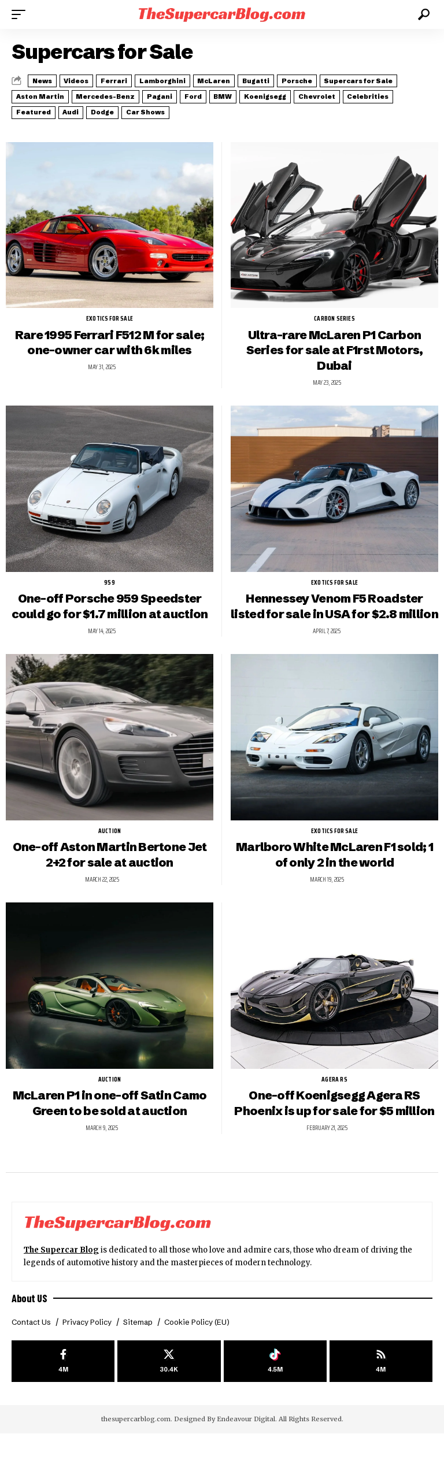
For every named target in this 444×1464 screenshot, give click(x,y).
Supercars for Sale (58, 94)
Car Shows (382, 107)
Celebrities (173, 107)
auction (109, 842)
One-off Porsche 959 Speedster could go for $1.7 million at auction (110, 602)
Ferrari (144, 80)
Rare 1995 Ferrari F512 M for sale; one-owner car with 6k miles (109, 337)
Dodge (327, 107)
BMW (372, 94)
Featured (235, 107)
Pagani (288, 94)
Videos (94, 80)
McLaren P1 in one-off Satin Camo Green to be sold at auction (110, 1115)
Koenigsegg (44, 107)
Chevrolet (108, 107)
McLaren (267, 80)
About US (30, 1326)
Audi (284, 107)
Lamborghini (204, 80)
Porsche (372, 80)
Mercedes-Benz (220, 94)
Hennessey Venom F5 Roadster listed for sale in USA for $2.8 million (334, 609)
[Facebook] (63, 1391)
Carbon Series (335, 313)
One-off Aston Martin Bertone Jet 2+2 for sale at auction (110, 866)
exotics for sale (109, 313)
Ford (331, 94)
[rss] (381, 1391)
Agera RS (335, 1091)
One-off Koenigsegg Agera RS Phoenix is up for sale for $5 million (334, 1123)
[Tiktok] (275, 1391)
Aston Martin (142, 94)
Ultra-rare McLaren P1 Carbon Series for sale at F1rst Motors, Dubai (334, 345)
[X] (168, 1391)
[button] (21, 14)
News (48, 80)
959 (109, 578)
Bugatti (320, 80)
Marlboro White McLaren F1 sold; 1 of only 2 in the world (334, 866)
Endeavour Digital (246, 1450)
